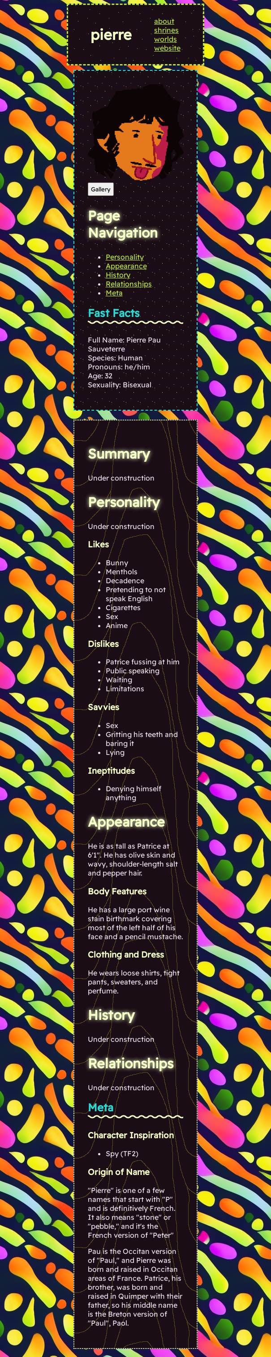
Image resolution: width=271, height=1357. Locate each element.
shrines (166, 30)
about (164, 21)
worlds (165, 39)
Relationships (129, 283)
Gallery (101, 189)
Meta (114, 292)
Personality (125, 256)
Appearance (126, 265)
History (118, 274)
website (167, 47)
